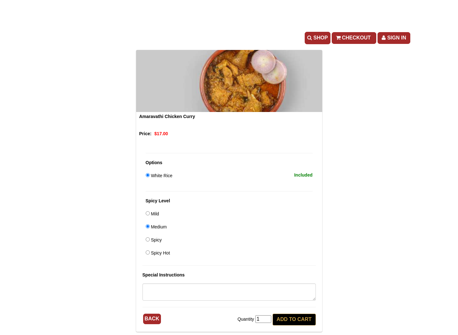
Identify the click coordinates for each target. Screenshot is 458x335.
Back (152, 318)
